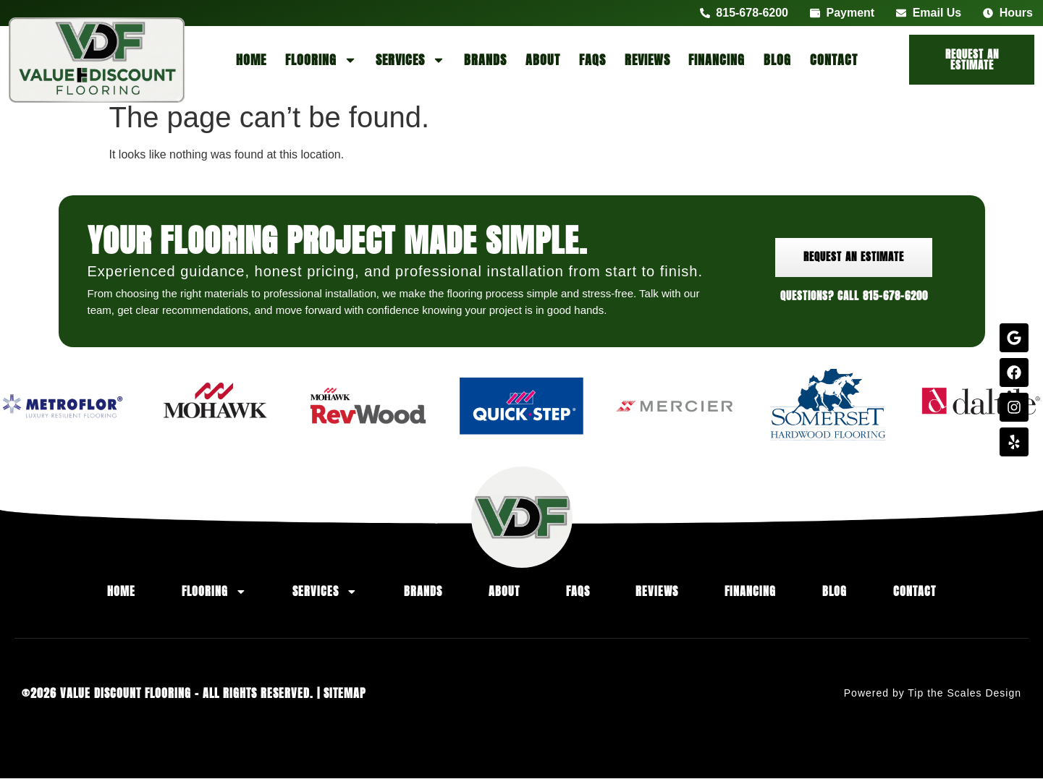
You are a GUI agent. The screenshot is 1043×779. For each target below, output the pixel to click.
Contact (834, 59)
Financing (716, 59)
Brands (485, 59)
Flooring (321, 60)
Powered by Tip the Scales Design (932, 693)
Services (410, 60)
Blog (777, 59)
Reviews (647, 59)
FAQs (592, 59)
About (542, 59)
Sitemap (345, 693)
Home (251, 59)
